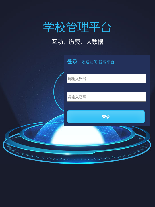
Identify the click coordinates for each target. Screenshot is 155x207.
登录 (106, 116)
